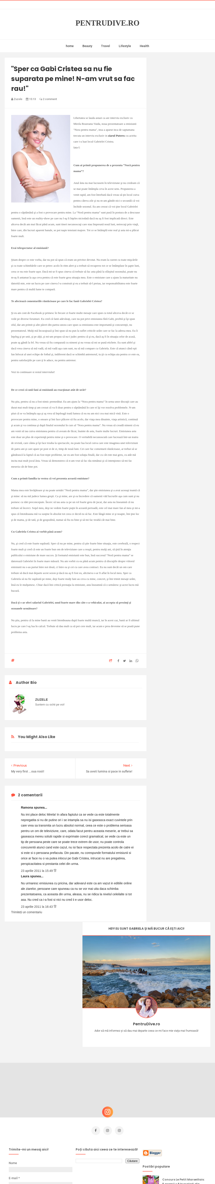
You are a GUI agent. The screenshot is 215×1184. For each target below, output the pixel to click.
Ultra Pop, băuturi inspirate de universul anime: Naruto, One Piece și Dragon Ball (183, 1137)
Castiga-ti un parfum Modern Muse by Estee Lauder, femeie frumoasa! (182, 1072)
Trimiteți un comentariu (26, 912)
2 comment (48, 99)
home (70, 46)
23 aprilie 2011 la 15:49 (37, 871)
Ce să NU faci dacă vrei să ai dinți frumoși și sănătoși (184, 1114)
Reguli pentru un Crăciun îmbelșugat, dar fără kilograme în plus (181, 1094)
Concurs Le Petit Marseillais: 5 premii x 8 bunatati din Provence (183, 1050)
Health (144, 46)
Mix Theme (144, 1172)
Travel (105, 46)
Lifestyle (125, 46)
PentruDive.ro (107, 23)
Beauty (87, 46)
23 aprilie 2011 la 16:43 (37, 906)
